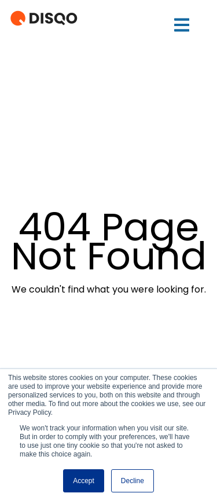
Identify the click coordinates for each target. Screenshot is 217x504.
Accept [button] (83, 481)
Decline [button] (132, 481)
